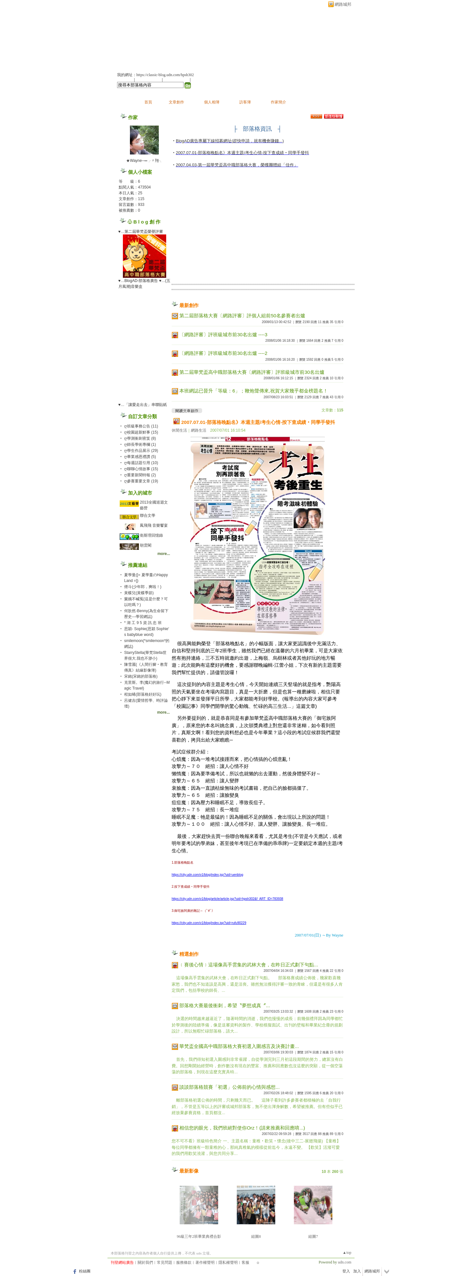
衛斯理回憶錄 (151, 535)
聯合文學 (147, 515)
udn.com (344, 1262)
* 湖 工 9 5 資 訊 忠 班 (143, 622)
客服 (245, 1262)
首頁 (148, 102)
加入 (357, 1271)
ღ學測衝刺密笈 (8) (140, 438)
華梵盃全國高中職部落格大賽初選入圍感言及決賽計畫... (239, 1046)
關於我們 (145, 1262)
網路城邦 (343, 4)
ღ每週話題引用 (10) (141, 463)
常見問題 (164, 1262)
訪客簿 (245, 102)
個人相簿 (211, 102)
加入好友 (125, 79)
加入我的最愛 (176, 79)
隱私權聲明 (228, 1262)
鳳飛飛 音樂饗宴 (154, 525)
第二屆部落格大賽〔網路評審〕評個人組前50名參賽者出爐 (242, 315)
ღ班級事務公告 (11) (141, 426)
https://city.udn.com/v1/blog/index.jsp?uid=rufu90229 (209, 923)
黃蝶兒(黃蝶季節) (139, 593)
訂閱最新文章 (203, 79)
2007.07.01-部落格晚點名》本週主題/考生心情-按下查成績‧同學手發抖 (258, 422)
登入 (346, 1271)
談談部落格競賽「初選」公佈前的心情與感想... (229, 1087)
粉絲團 (84, 1271)
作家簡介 (278, 102)
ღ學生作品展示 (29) (141, 450)
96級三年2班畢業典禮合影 (199, 1236)
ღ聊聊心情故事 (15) (141, 469)
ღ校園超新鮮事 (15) (141, 432)
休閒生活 (179, 430)
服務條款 (184, 1262)
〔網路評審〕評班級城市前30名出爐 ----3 (223, 334)
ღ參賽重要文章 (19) (141, 481)
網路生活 (198, 430)
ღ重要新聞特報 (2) (140, 475)
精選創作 (189, 954)
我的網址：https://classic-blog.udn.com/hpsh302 (155, 75)
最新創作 (189, 305)
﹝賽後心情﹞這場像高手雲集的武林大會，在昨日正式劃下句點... (248, 964)
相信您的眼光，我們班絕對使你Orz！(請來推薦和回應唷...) (242, 1128)
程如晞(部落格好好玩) (142, 694)
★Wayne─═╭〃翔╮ (144, 160)
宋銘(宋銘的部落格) (141, 676)
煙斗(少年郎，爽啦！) (142, 587)
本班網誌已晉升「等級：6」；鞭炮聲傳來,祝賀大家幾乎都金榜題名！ (253, 390)
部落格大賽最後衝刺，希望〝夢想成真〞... (224, 1005)
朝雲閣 (145, 545)
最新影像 (189, 1171)
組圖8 (256, 1236)
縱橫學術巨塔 (141, 37)
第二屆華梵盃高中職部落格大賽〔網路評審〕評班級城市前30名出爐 (251, 372)
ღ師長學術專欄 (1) (140, 444)
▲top (347, 1252)
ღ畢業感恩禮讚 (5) (140, 456)
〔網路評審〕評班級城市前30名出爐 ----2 (223, 353)
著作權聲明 (205, 1262)
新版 (189, 37)
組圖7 (313, 1236)
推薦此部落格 (148, 79)
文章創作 (176, 102)
